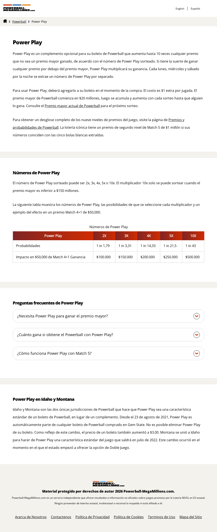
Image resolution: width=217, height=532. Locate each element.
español (195, 8)
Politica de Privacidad (92, 517)
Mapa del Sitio (190, 517)
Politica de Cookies (129, 517)
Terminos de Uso (161, 517)
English (180, 8)
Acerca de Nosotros (31, 517)
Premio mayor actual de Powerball (72, 105)
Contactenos (61, 517)
